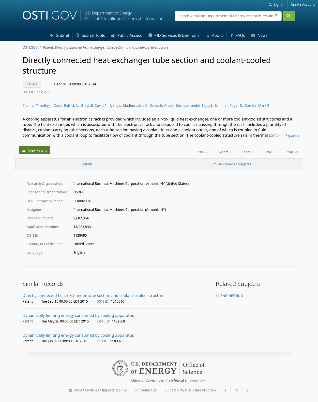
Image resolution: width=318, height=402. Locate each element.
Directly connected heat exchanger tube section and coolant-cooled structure (94, 295)
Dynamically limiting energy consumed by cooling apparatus (78, 315)
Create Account (303, 4)
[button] (70, 390)
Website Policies (98, 390)
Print (292, 152)
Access (126, 35)
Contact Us (146, 390)
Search (90, 35)
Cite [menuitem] (203, 152)
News (259, 35)
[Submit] (289, 16)
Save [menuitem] (270, 152)
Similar (231, 164)
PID (173, 35)
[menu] (203, 152)
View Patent (34, 150)
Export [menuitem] (225, 152)
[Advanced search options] (277, 14)
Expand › (292, 135)
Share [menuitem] (248, 152)
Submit (59, 35)
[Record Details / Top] (87, 164)
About (214, 35)
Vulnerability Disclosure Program (190, 390)
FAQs (237, 35)
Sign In (277, 4)
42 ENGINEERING (229, 295)
